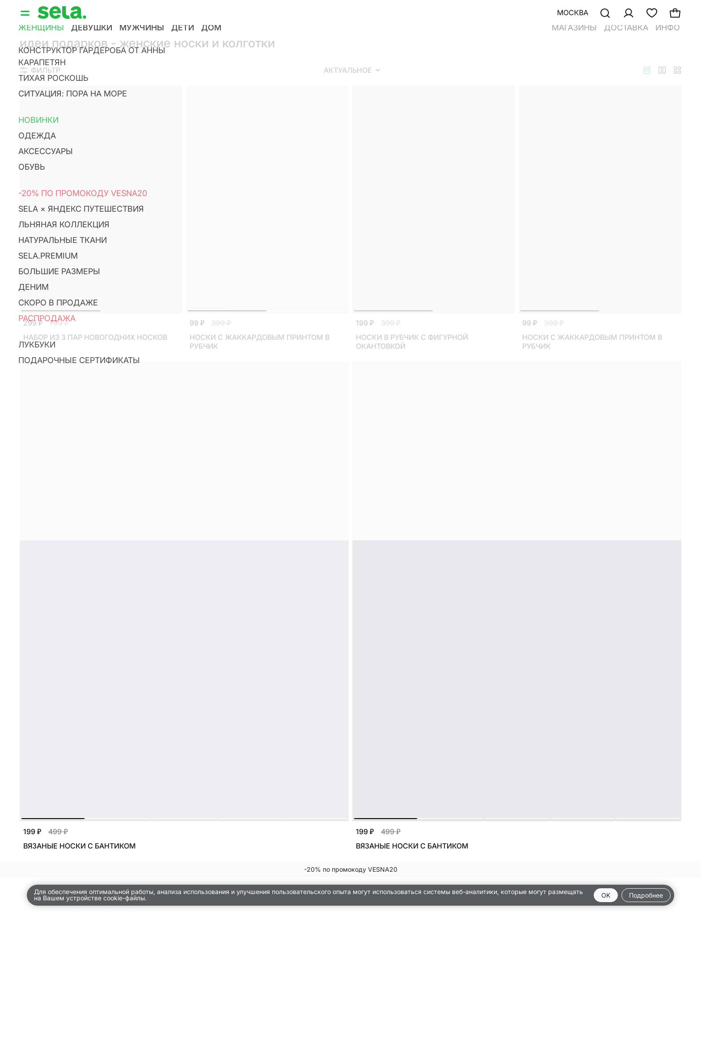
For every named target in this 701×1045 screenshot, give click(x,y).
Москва (572, 12)
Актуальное (352, 70)
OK (605, 895)
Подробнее (646, 895)
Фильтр (40, 70)
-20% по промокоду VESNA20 (350, 869)
